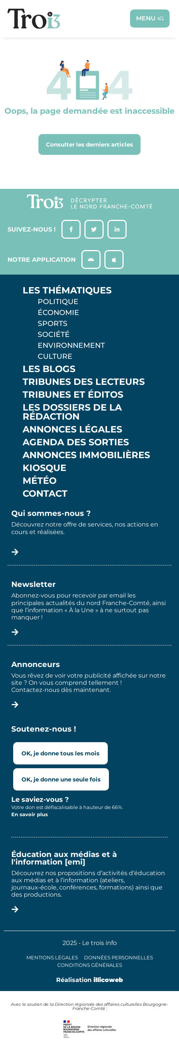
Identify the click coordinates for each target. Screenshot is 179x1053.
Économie (58, 312)
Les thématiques (67, 290)
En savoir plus (29, 814)
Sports (52, 323)
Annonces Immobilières (86, 455)
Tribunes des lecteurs (84, 381)
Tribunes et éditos (73, 394)
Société (54, 334)
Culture (55, 356)
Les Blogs (49, 369)
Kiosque (44, 467)
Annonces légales (72, 429)
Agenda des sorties (76, 442)
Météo (40, 480)
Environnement (71, 345)
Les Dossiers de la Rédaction (72, 412)
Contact (45, 493)
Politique (58, 301)
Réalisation (89, 980)
